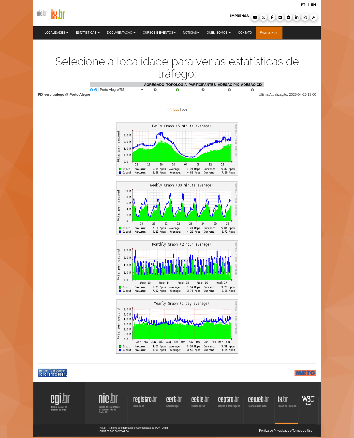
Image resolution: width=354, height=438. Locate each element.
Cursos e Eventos (159, 32)
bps (176, 109)
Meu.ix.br (269, 33)
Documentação (121, 32)
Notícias (191, 32)
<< (169, 109)
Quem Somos (219, 32)
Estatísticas (88, 32)
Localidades (56, 32)
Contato (245, 32)
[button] (255, 17)
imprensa (239, 16)
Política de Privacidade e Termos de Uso (285, 430)
